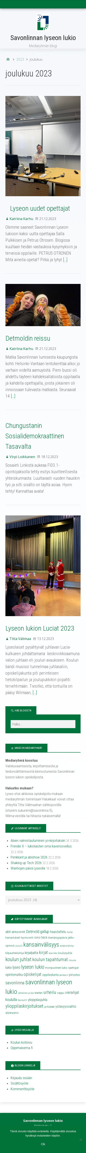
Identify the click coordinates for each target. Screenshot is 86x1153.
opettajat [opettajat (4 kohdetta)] (73, 967)
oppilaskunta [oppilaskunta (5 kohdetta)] (50, 975)
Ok (43, 1144)
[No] (80, 1139)
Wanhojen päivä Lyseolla (28, 868)
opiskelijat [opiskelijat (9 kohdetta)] (32, 974)
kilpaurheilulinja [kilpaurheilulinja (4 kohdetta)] (14, 953)
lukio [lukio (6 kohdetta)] (8, 967)
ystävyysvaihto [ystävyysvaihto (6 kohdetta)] (65, 1006)
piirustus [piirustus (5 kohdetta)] (74, 975)
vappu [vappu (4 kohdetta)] (60, 992)
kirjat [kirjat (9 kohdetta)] (43, 952)
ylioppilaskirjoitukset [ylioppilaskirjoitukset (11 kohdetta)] (24, 1006)
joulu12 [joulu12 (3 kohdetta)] (19, 945)
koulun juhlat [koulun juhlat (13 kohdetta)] (18, 959)
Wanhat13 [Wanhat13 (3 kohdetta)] (22, 1000)
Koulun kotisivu (21, 1042)
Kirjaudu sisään (21, 1078)
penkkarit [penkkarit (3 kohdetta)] (63, 975)
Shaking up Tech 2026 (26, 863)
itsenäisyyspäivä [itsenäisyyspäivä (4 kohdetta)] (57, 937)
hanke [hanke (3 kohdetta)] (70, 932)
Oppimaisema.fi (22, 1048)
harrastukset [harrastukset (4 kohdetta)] (12, 937)
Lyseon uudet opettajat (37, 208)
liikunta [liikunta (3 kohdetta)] (72, 960)
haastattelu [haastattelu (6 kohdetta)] (58, 932)
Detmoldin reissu (27, 338)
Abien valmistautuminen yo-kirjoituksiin (38, 840)
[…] (65, 259)
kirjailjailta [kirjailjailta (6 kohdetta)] (31, 953)
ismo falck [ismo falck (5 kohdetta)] (40, 937)
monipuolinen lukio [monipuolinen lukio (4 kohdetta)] (56, 967)
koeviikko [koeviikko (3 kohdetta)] (53, 953)
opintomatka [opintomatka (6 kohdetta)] (14, 975)
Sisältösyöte (19, 1083)
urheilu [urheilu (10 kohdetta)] (49, 992)
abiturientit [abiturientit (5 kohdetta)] (18, 932)
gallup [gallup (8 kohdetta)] (44, 931)
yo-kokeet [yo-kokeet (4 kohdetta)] (49, 1006)
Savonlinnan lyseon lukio (43, 38)
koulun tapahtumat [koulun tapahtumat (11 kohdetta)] (50, 959)
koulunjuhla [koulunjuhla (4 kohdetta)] (65, 953)
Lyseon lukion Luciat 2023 (39, 628)
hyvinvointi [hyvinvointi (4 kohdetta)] (27, 937)
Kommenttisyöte (22, 1089)
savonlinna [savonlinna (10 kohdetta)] (14, 982)
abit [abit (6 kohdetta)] (8, 932)
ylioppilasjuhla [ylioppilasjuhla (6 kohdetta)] (37, 1000)
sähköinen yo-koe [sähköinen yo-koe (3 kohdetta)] (26, 993)
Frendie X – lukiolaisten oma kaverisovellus (41, 846)
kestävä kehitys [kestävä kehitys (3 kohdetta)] (67, 945)
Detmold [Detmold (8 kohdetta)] (32, 931)
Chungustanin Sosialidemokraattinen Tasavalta (34, 435)
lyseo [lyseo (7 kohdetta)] (16, 967)
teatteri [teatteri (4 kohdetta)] (38, 992)
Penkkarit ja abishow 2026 (29, 857)
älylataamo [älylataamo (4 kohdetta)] (12, 1012)
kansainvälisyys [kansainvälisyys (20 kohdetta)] (41, 944)
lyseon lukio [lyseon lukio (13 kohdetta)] (32, 967)
